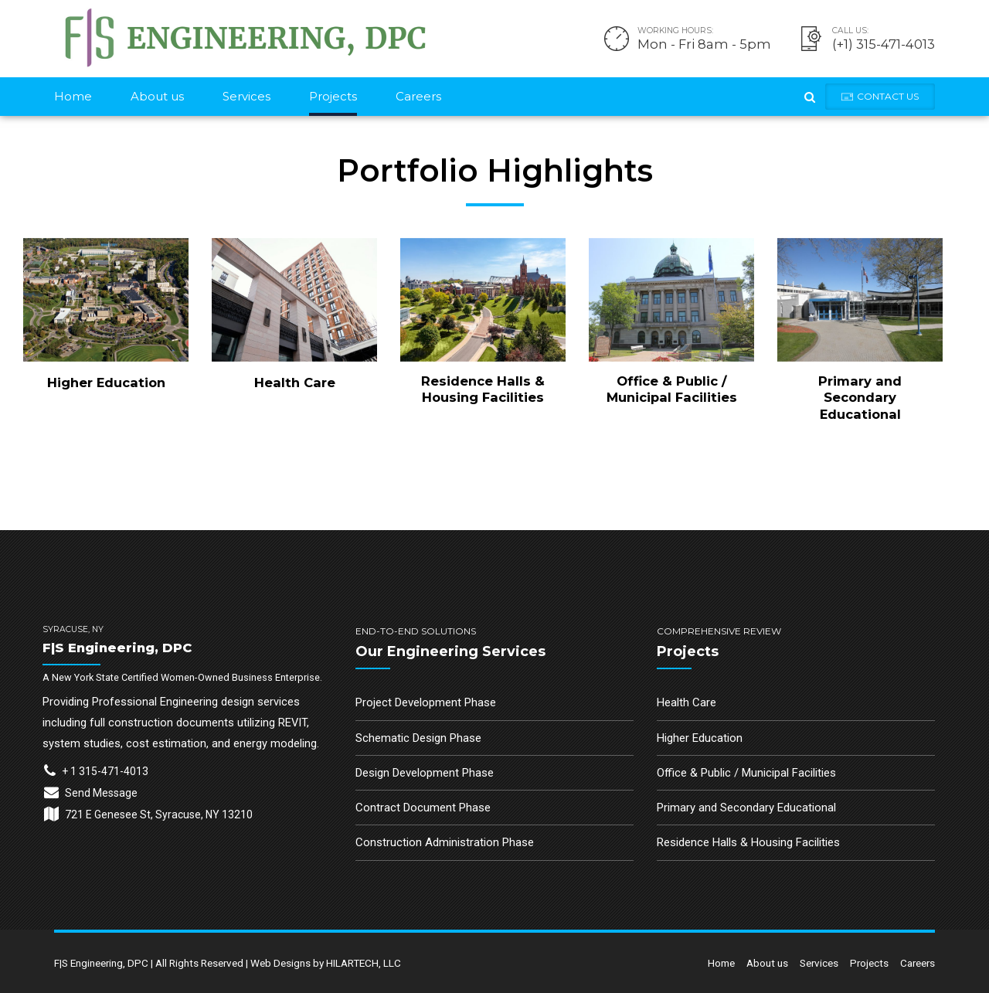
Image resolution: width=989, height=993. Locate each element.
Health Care (294, 382)
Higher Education (106, 382)
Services (246, 96)
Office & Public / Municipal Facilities (672, 389)
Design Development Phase (424, 773)
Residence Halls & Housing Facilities (483, 389)
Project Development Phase (425, 702)
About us (157, 96)
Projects (333, 96)
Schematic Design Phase (418, 738)
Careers (418, 96)
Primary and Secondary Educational (860, 397)
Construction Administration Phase (444, 842)
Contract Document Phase (423, 807)
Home (73, 96)
